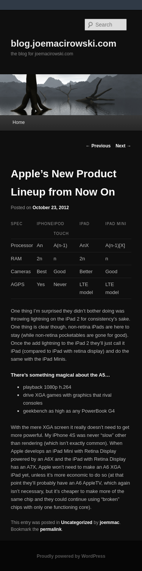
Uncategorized (76, 522)
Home (18, 122)
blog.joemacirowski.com (64, 43)
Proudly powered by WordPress (71, 556)
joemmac (109, 522)
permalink (51, 529)
